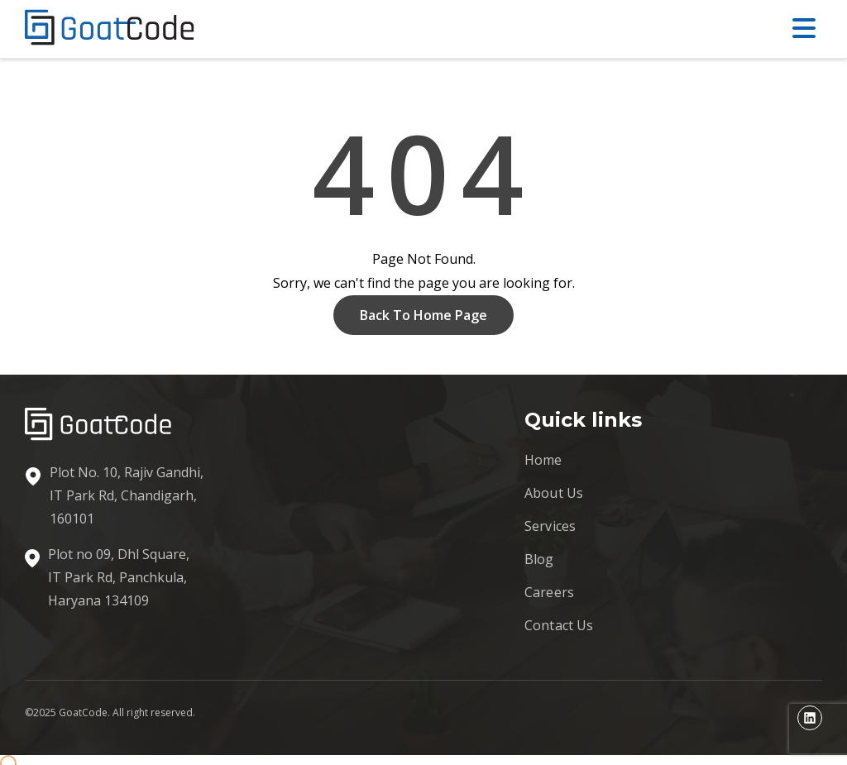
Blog (539, 559)
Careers (549, 592)
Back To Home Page (423, 315)
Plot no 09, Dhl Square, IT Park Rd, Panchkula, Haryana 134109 (118, 577)
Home (543, 460)
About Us (553, 493)
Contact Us (559, 625)
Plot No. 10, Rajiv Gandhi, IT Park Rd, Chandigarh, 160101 (126, 495)
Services (550, 526)
